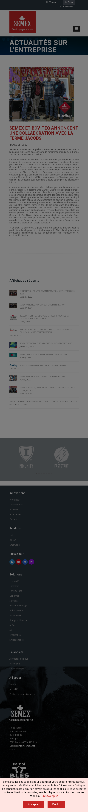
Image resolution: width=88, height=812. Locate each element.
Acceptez (34, 804)
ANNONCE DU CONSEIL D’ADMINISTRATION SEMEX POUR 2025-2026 (47, 292)
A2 (10, 629)
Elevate (13, 519)
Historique (14, 663)
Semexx (13, 600)
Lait (11, 534)
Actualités (14, 689)
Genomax (14, 595)
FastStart (14, 585)
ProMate (13, 509)
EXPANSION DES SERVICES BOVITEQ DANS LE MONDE (43, 365)
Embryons (14, 544)
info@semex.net (26, 745)
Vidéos (51, 2)
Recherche (66, 7)
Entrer (69, 2)
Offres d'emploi (17, 668)
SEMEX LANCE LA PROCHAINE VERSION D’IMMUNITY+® (43, 354)
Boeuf (12, 539)
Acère (12, 625)
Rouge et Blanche (18, 620)
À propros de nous (18, 658)
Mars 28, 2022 (18, 144)
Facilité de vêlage (18, 605)
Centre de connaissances (22, 694)
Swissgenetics (16, 639)
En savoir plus (50, 796)
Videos (12, 684)
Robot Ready (16, 610)
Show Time (15, 615)
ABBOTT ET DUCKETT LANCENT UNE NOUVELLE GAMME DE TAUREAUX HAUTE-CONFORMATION (45, 331)
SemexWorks (16, 504)
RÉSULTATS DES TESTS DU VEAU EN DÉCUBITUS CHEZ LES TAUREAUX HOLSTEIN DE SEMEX (44, 317)
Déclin (56, 804)
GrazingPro (15, 634)
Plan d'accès (14, 749)
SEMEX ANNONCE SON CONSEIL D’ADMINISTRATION (42, 304)
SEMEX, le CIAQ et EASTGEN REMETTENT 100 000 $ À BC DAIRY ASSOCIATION (43, 401)
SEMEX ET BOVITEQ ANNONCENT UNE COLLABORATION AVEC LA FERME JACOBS (43, 133)
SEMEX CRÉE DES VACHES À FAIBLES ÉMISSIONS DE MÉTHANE (46, 343)
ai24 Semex (15, 514)
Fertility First (15, 590)
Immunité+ (15, 499)
